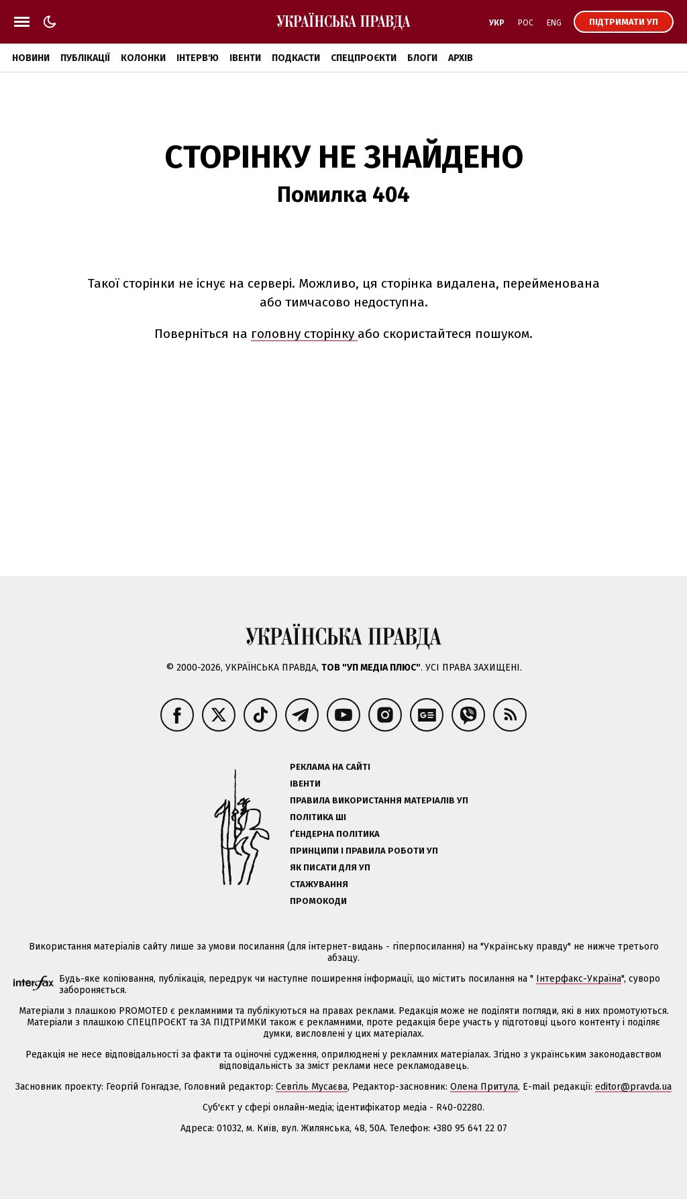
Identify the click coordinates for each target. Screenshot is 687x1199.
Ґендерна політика (335, 834)
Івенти (245, 58)
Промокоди (318, 901)
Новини (31, 58)
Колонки (143, 58)
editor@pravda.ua (633, 1086)
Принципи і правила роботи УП (364, 851)
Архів (460, 58)
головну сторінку (304, 333)
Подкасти (296, 58)
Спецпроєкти (364, 58)
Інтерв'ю (197, 58)
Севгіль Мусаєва (312, 1086)
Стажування (319, 884)
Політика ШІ (318, 817)
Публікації (85, 58)
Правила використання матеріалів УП (379, 800)
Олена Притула (484, 1086)
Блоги (422, 58)
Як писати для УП (330, 867)
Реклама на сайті (330, 767)
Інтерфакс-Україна (578, 978)
